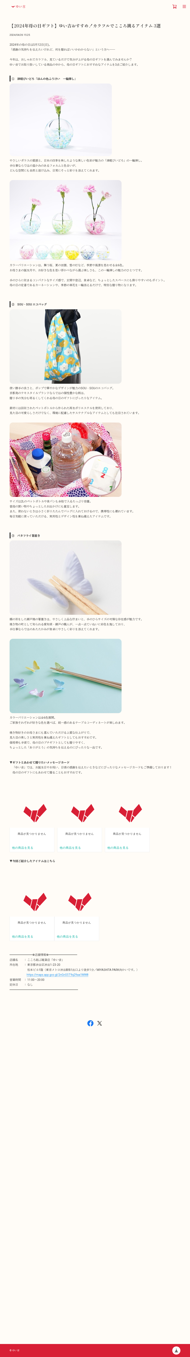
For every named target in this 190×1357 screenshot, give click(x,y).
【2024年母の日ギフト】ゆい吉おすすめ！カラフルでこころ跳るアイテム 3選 (85, 26)
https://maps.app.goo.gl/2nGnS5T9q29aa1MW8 (57, 974)
